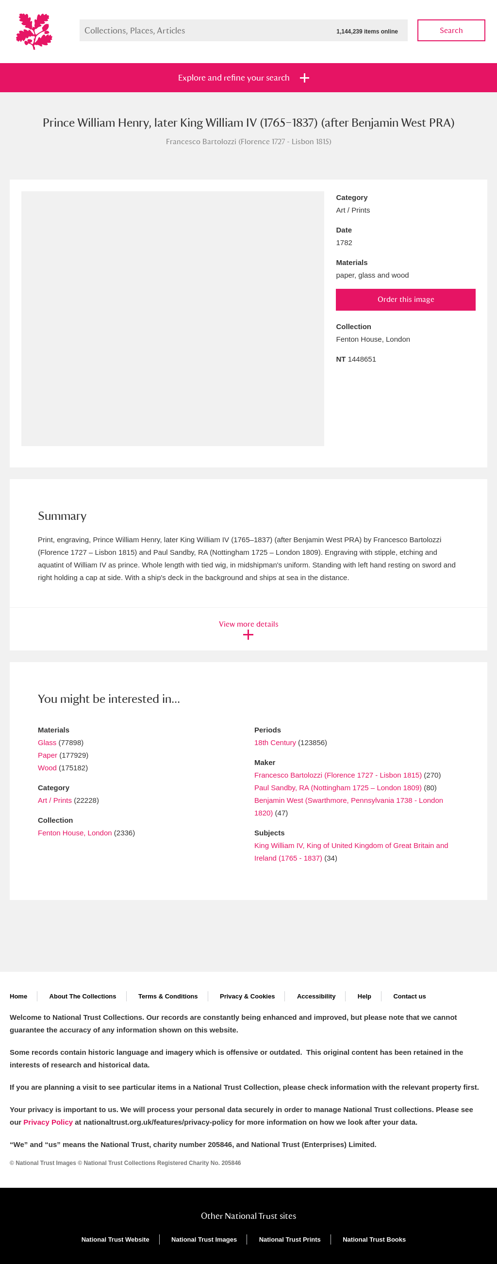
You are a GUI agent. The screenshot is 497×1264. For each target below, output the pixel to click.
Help (364, 996)
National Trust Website (115, 1239)
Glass (47, 742)
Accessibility (316, 996)
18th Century (275, 742)
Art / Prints (55, 800)
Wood (47, 768)
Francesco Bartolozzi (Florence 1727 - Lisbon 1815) (338, 775)
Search (451, 30)
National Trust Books (374, 1239)
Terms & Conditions (168, 996)
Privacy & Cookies (247, 996)
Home (18, 996)
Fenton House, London (75, 833)
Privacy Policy (48, 1122)
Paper (47, 755)
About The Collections (83, 996)
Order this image (406, 299)
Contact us (409, 996)
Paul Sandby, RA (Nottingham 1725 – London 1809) (338, 787)
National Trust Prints (290, 1239)
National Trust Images (204, 1239)
